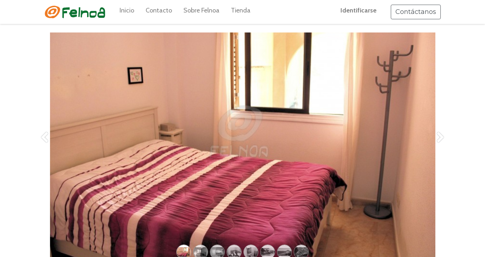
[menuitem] (127, 12)
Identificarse (358, 10)
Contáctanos (415, 12)
